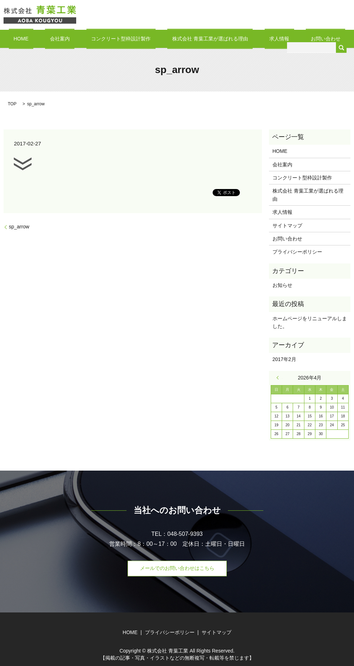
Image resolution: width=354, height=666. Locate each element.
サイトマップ (287, 225)
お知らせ (282, 285)
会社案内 (74, 38)
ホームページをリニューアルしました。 (309, 321)
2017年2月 (284, 359)
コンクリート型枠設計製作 (126, 38)
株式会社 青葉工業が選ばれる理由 (205, 38)
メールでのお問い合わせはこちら (177, 568)
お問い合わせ (301, 38)
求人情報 (265, 38)
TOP (12, 103)
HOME (45, 38)
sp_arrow (19, 226)
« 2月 (279, 377)
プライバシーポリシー (297, 251)
